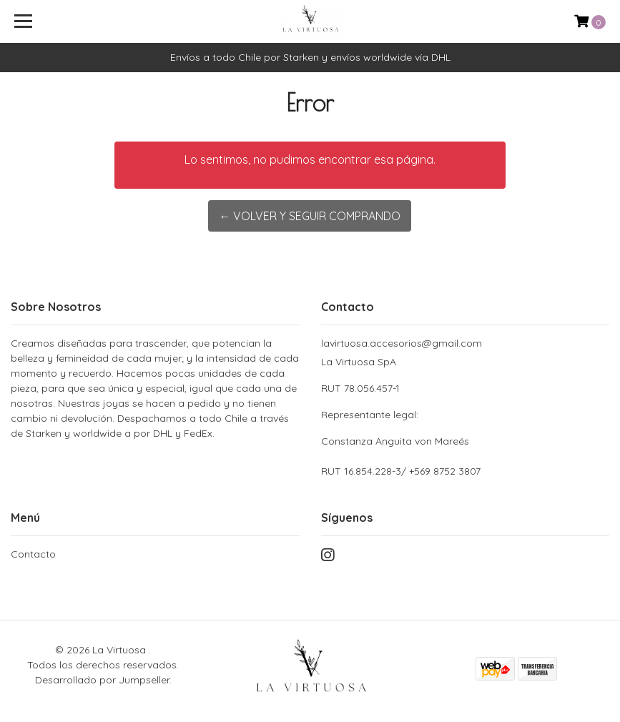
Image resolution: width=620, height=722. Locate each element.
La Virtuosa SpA (465, 402)
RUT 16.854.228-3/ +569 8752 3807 (401, 471)
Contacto (33, 554)
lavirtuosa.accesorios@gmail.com (401, 343)
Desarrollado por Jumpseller (102, 679)
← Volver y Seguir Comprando (309, 216)
